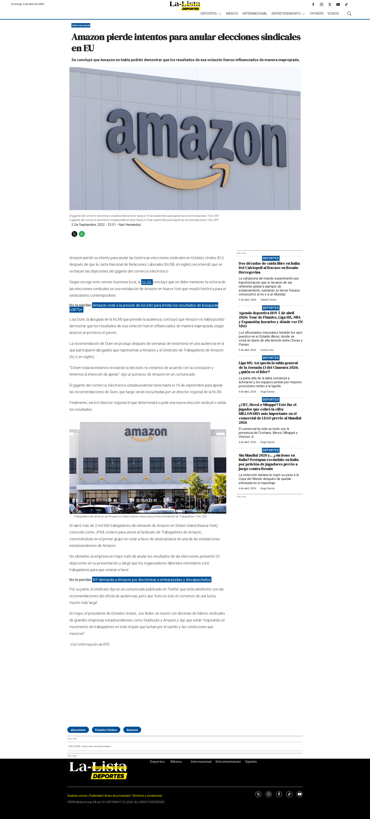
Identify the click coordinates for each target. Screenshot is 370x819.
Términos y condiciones (147, 795)
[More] (220, 13)
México (232, 13)
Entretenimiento (286, 13)
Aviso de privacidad (117, 795)
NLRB (147, 282)
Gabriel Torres (268, 299)
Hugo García (268, 391)
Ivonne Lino (267, 350)
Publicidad (96, 795)
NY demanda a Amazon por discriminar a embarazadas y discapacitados (152, 579)
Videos (333, 13)
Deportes (208, 13)
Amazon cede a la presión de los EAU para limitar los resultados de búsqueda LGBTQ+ (143, 307)
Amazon (132, 730)
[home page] (185, 5)
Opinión (316, 13)
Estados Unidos (106, 730)
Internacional (254, 13)
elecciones (78, 730)
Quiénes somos (77, 795)
